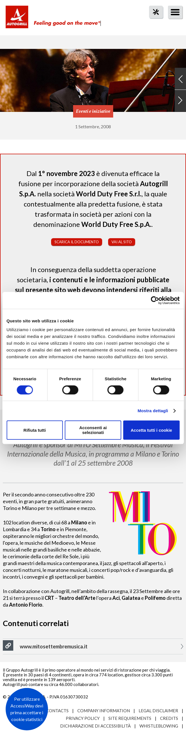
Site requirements (129, 718)
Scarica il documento (76, 242)
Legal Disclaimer (158, 710)
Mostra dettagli (152, 410)
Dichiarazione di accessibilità (95, 725)
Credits (169, 718)
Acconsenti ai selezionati (93, 430)
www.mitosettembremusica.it (53, 646)
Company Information (103, 710)
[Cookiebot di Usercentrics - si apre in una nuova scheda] (155, 300)
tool (153, 22)
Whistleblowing (158, 725)
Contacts (57, 710)
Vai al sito (121, 242)
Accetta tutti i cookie (151, 430)
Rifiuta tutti (34, 430)
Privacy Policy (83, 718)
